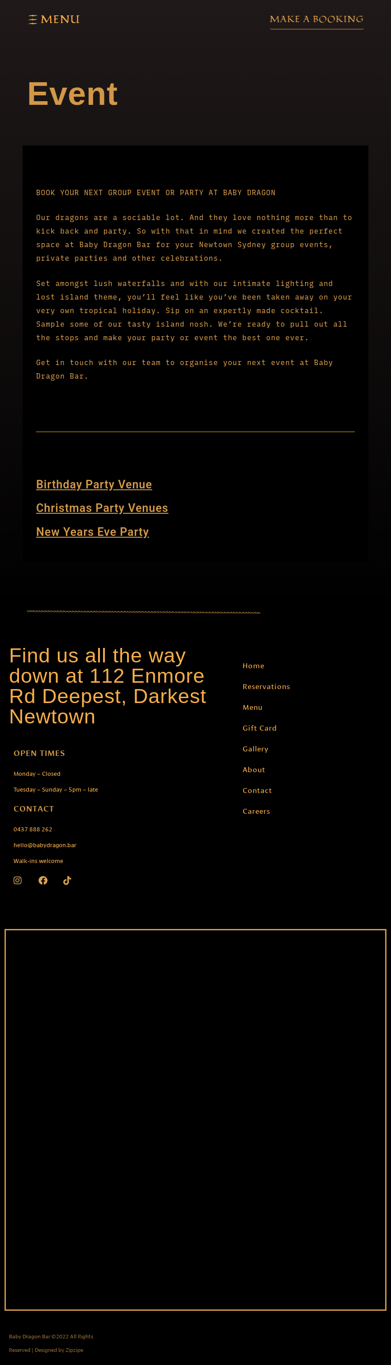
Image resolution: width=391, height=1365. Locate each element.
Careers (256, 810)
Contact (257, 789)
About (254, 768)
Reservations (266, 685)
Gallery (256, 747)
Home (253, 664)
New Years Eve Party (92, 531)
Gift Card (260, 727)
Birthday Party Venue (94, 484)
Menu (253, 706)
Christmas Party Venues (102, 508)
